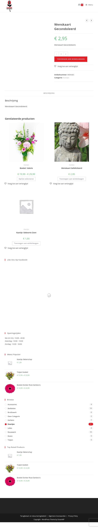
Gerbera (11, 420)
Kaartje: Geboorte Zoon (26, 232)
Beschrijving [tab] (49, 93)
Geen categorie (14, 416)
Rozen (10, 436)
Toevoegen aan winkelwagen (71, 59)
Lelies (10, 428)
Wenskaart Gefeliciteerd (71, 168)
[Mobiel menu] (88, 5)
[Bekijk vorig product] (87, 20)
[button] (66, 66)
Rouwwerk (12, 432)
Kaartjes (66, 77)
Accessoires (12, 404)
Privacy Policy (73, 516)
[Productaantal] (61, 54)
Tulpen (10, 440)
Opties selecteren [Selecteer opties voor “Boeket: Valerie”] (26, 179)
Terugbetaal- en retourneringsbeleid (33, 516)
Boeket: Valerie (26, 168)
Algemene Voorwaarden (57, 516)
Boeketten (12, 408)
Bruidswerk (12, 412)
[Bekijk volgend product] (91, 20)
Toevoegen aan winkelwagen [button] (71, 179)
